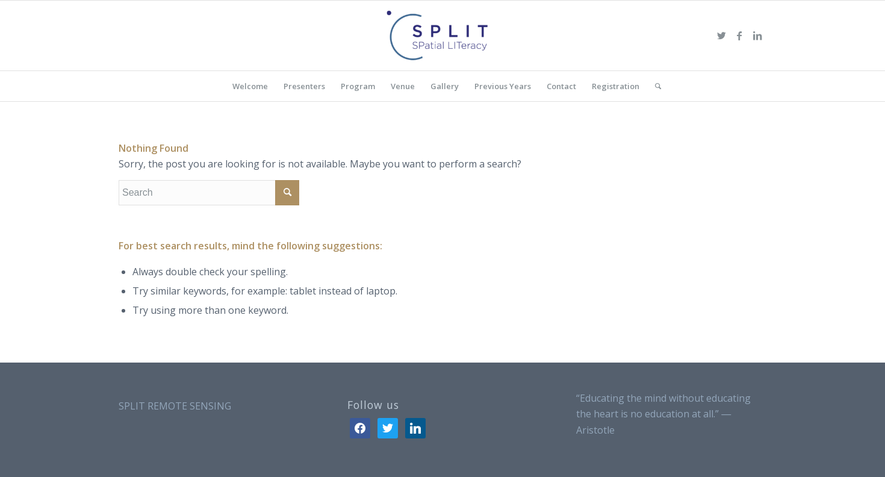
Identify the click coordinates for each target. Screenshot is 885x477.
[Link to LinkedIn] (757, 35)
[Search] (654, 86)
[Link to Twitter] (721, 35)
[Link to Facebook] (739, 35)
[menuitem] (250, 86)
